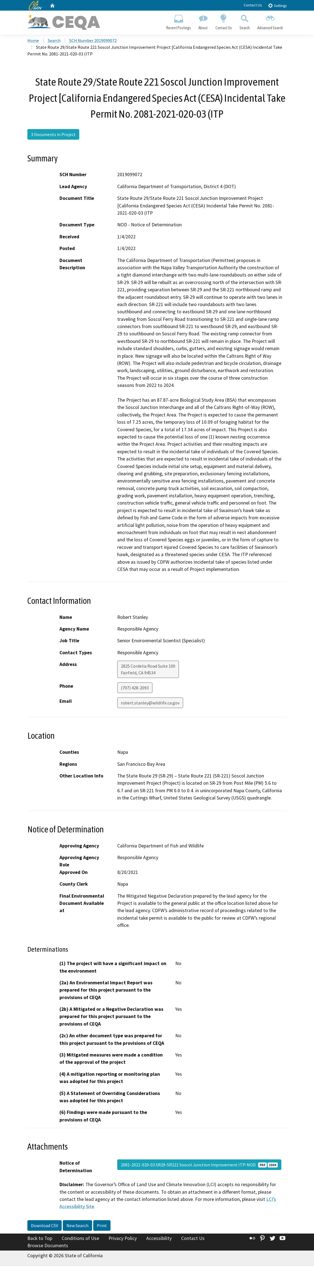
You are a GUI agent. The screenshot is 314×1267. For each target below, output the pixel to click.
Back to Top (39, 1239)
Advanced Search (270, 21)
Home (33, 41)
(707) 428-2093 (135, 689)
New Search (77, 1226)
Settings (277, 5)
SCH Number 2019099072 (93, 41)
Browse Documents (47, 1246)
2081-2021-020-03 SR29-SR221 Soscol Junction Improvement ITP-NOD (199, 1166)
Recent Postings (178, 21)
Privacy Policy (123, 1239)
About (203, 21)
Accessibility (159, 1239)
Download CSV (44, 1226)
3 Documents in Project (53, 135)
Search (244, 21)
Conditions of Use (80, 1239)
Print (102, 1226)
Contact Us (253, 5)
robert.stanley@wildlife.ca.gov (150, 704)
